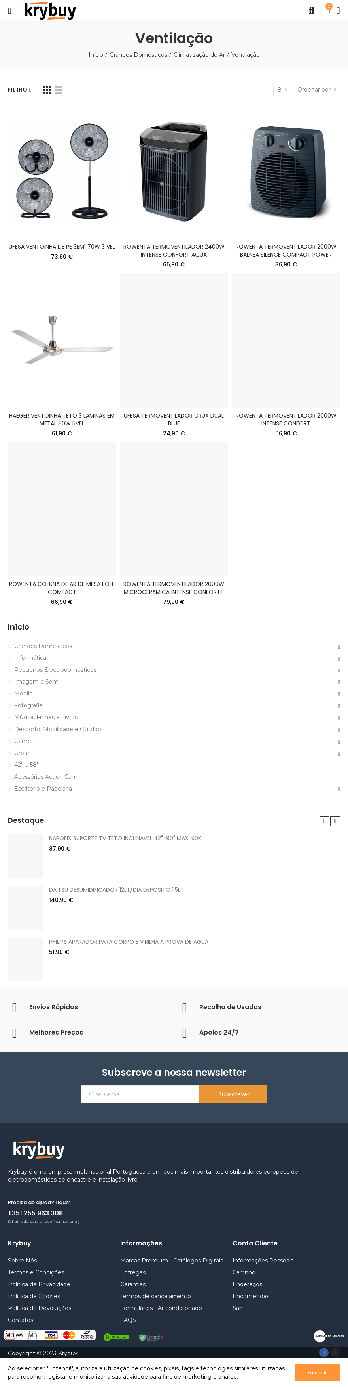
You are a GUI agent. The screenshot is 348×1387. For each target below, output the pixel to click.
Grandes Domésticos (43, 645)
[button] (324, 821)
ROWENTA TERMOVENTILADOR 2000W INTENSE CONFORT (286, 419)
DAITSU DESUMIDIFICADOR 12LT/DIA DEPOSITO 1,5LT (116, 890)
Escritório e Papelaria (43, 788)
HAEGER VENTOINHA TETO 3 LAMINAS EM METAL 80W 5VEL (62, 419)
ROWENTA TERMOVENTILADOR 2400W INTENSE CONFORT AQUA (174, 251)
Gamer (23, 741)
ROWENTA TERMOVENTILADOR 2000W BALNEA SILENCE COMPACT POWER (286, 251)
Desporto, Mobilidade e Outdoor (58, 729)
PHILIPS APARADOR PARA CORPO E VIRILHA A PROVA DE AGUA (128, 942)
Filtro (17, 90)
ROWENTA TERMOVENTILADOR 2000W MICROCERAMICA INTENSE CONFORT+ (173, 588)
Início (18, 627)
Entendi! (317, 1372)
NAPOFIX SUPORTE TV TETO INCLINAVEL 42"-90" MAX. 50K (125, 838)
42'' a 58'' (27, 764)
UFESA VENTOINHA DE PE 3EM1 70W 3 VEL (62, 247)
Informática (30, 657)
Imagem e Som (36, 681)
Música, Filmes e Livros (46, 717)
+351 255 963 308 (35, 1213)
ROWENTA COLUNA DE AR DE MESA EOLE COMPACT (62, 588)
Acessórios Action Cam (46, 776)
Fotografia (28, 705)
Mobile (23, 693)
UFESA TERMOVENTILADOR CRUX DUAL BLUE (174, 419)
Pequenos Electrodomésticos (55, 669)
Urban (22, 753)
